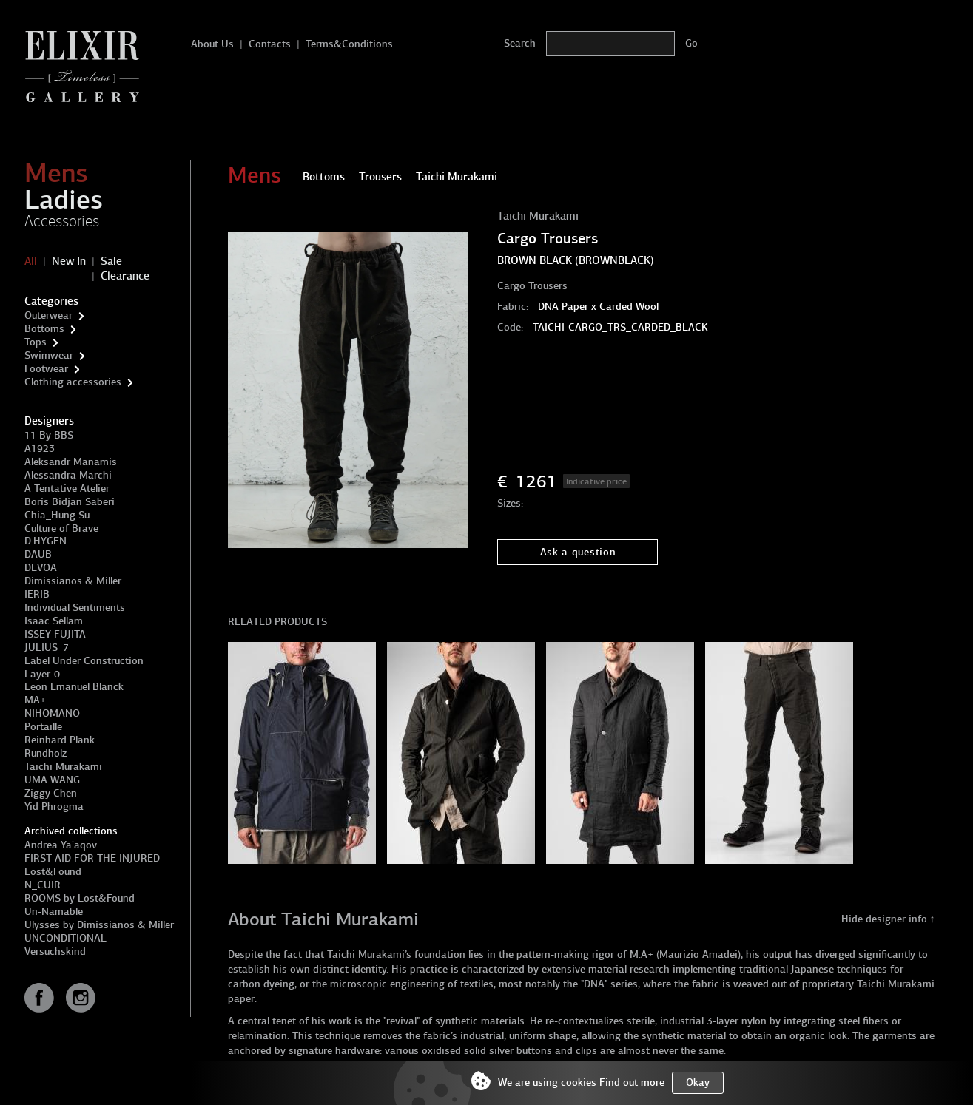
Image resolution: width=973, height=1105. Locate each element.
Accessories (61, 221)
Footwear (46, 368)
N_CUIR (42, 885)
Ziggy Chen (50, 793)
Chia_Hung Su (57, 515)
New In (69, 261)
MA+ (35, 700)
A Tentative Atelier (67, 488)
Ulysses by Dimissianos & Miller (99, 925)
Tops (35, 342)
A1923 (39, 448)
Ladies (63, 199)
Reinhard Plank (59, 740)
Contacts (270, 44)
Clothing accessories (72, 382)
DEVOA (40, 567)
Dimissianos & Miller (72, 581)
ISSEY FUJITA (55, 634)
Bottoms (44, 328)
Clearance (125, 276)
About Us (212, 44)
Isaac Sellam (53, 621)
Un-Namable (53, 911)
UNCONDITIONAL (65, 938)
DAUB (38, 554)
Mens (56, 173)
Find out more (631, 1082)
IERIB (37, 594)
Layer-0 (42, 674)
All (30, 261)
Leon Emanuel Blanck (74, 686)
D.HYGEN (45, 541)
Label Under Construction (84, 661)
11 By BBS (48, 435)
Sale (111, 261)
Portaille (43, 726)
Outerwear (48, 315)
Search (520, 43)
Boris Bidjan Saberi (69, 502)
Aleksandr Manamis (70, 462)
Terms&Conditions (349, 44)
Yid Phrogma (54, 806)
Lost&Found (52, 871)
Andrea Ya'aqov (60, 845)
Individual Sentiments (74, 607)
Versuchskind (55, 951)
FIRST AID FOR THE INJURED (92, 858)
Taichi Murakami (63, 766)
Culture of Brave (61, 528)
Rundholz (45, 753)
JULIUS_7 (46, 647)
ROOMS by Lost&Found (79, 898)
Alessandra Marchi (68, 475)
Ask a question (578, 552)
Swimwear (48, 355)
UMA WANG (52, 780)
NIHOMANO (52, 713)
